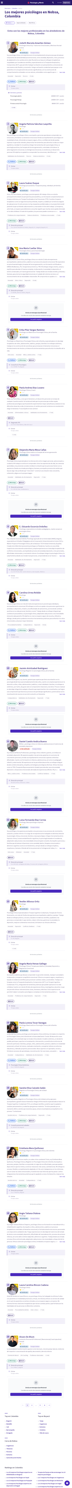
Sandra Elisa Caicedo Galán (32, 1088)
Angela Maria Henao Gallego (33, 963)
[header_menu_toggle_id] (2, 2)
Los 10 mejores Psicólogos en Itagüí (49, 1484)
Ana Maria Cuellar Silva (30, 248)
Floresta (9, 1452)
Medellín (9, 1424)
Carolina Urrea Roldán (30, 592)
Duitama (42, 1427)
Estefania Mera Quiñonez (31, 1148)
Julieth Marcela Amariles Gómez (35, 43)
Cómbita (42, 1430)
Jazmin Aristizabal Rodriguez (33, 668)
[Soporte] (67, 1483)
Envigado (9, 1433)
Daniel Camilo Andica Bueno (33, 741)
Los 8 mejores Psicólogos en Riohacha (50, 1481)
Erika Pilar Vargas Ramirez (32, 330)
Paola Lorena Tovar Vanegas (32, 1023)
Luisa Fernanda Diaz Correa (32, 820)
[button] (14, 435)
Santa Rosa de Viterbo (13, 1458)
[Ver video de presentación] (15, 395)
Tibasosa (9, 1449)
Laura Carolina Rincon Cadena (33, 1285)
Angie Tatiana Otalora (29, 1213)
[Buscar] (53, 2)
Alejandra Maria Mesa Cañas (32, 450)
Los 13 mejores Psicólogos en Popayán (19, 1481)
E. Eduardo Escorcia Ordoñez (33, 526)
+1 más (13, 108)
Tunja (41, 1421)
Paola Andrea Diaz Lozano (31, 387)
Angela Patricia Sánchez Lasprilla (35, 124)
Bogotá (8, 1421)
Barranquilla (10, 1430)
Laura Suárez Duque (29, 183)
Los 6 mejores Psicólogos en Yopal (17, 1478)
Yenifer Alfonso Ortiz (29, 901)
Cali (7, 1427)
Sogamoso (43, 1424)
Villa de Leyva (44, 1433)
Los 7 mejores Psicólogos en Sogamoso (51, 1478)
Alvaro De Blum (26, 1337)
